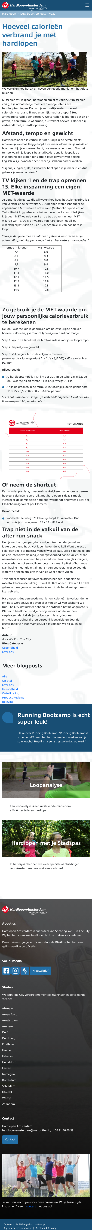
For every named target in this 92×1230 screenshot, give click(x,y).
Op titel (7, 680)
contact (31, 1206)
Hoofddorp (9, 1062)
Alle (4, 676)
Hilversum (8, 1056)
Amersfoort (9, 1014)
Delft (5, 1032)
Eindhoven (9, 1044)
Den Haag (8, 1038)
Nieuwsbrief (40, 970)
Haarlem (7, 1050)
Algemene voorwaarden (18, 1228)
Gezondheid (10, 647)
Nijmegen (8, 1074)
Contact (10, 1139)
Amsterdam (10, 1020)
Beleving (7, 701)
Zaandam (8, 1104)
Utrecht (7, 1092)
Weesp (6, 1098)
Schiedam (8, 1086)
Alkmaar (7, 1008)
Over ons (8, 652)
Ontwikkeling (10, 693)
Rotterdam (9, 1080)
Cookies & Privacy (46, 1228)
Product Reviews (13, 697)
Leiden (6, 1068)
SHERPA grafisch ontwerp (30, 1224)
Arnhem (7, 1026)
